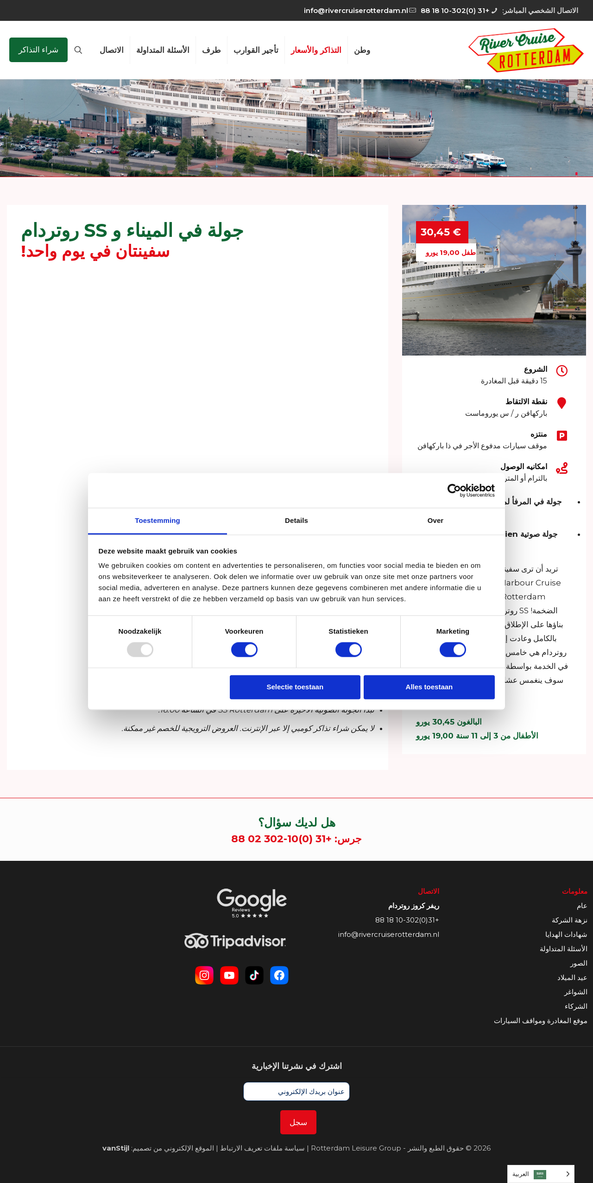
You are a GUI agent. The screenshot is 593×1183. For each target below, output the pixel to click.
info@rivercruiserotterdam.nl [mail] (356, 10)
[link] (252, 903)
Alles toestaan (429, 687)
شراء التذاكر (38, 49)
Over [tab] (436, 520)
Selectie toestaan (295, 687)
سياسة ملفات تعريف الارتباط (262, 1148)
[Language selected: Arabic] (540, 1174)
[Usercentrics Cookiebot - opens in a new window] (454, 490)
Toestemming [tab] (157, 520)
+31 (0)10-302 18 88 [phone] (455, 10)
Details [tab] (296, 520)
